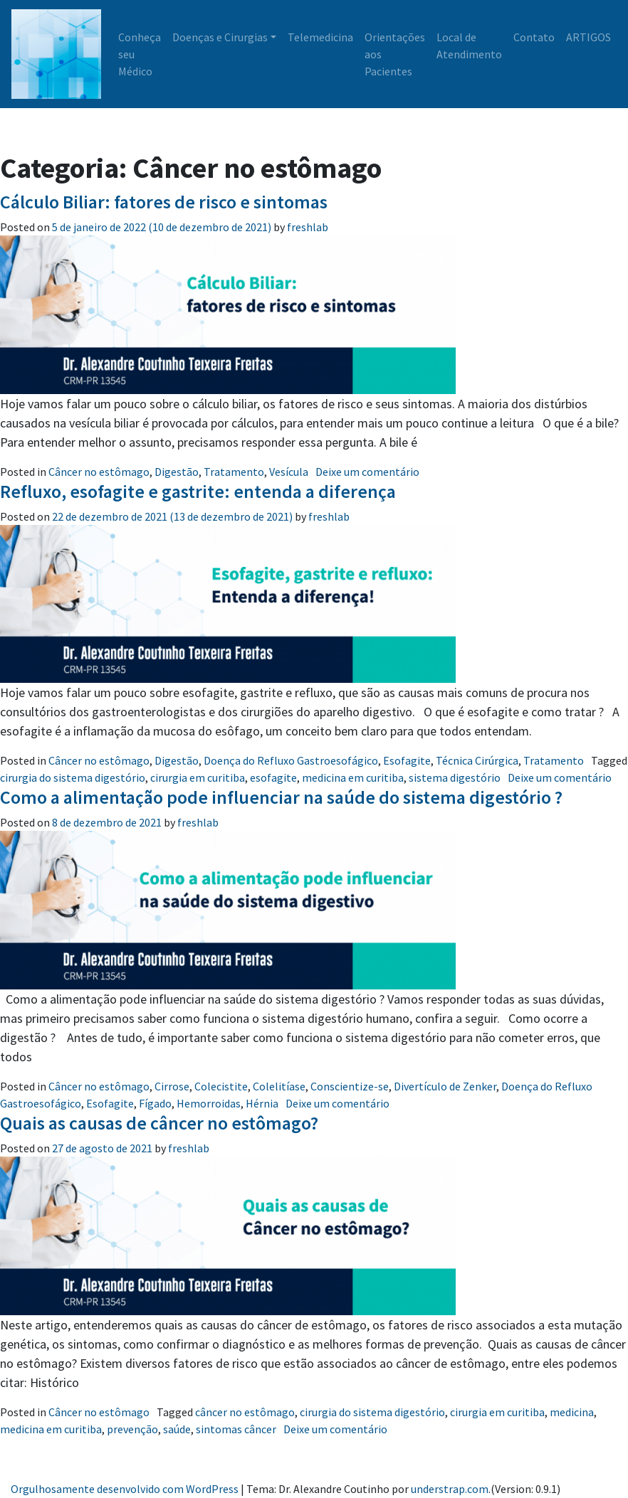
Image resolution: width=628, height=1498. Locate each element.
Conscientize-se (349, 1086)
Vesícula (288, 471)
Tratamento (234, 471)
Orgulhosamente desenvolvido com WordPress (125, 1489)
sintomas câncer (236, 1429)
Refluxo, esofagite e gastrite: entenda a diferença (198, 491)
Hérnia (262, 1103)
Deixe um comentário (367, 471)
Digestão (177, 471)
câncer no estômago (245, 1412)
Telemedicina (320, 37)
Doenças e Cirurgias (220, 37)
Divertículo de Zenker (445, 1086)
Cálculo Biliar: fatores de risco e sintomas (164, 201)
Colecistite (221, 1086)
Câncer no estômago (99, 471)
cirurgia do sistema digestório (72, 777)
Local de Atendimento (469, 45)
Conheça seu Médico (139, 54)
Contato (534, 37)
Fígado (155, 1103)
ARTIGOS (588, 37)
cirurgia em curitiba (197, 777)
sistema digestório (455, 777)
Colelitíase (279, 1086)
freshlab (306, 227)
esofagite (273, 777)
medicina (572, 1412)
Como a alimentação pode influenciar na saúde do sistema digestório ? (283, 797)
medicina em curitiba (353, 777)
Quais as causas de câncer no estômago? (159, 1123)
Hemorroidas (209, 1103)
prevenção (132, 1429)
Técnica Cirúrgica (477, 760)
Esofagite (407, 760)
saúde (177, 1429)
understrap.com (449, 1489)
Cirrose (172, 1086)
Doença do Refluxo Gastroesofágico (291, 760)
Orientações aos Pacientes (395, 54)
